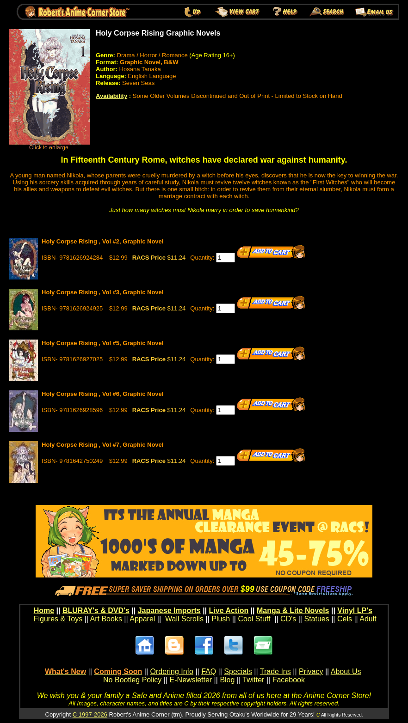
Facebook (288, 680)
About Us (346, 671)
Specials (238, 671)
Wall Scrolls (184, 619)
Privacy (311, 671)
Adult (367, 619)
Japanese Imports (169, 610)
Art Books (106, 619)
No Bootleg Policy (132, 680)
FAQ (208, 671)
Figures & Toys (58, 619)
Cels (344, 619)
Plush (220, 619)
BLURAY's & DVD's (96, 610)
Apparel (142, 619)
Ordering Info (171, 671)
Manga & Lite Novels (293, 610)
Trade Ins (275, 671)
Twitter (253, 680)
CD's (288, 619)
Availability (111, 95)
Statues (316, 619)
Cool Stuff (254, 619)
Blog (227, 680)
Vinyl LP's (354, 610)
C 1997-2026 (90, 714)
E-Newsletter (191, 680)
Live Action (229, 610)
